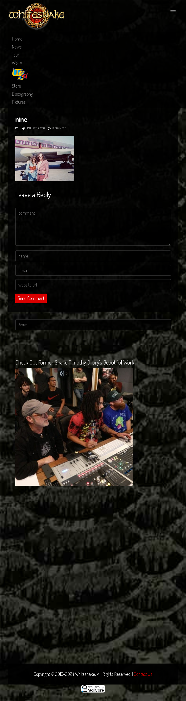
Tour (15, 55)
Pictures (19, 102)
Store (16, 86)
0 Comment (59, 128)
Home (17, 39)
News (17, 47)
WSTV (17, 63)
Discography (22, 94)
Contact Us (143, 674)
